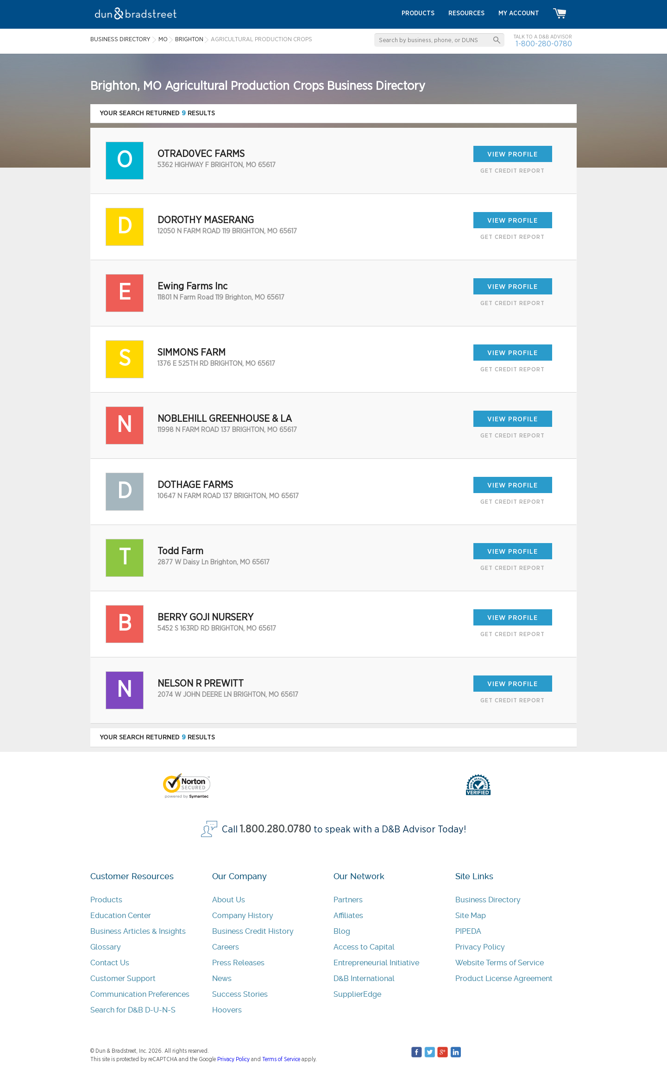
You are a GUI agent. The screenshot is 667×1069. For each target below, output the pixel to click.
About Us (228, 899)
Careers (225, 947)
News (222, 978)
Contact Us (109, 962)
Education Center (120, 915)
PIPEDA (468, 931)
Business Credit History (253, 931)
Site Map (470, 915)
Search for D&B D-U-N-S (133, 1010)
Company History (242, 915)
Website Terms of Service (499, 962)
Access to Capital (364, 947)
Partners (348, 899)
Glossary (105, 947)
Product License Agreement (504, 978)
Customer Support (123, 978)
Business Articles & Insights (138, 931)
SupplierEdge (357, 994)
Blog (342, 931)
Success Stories (240, 994)
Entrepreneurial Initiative (376, 962)
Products (106, 899)
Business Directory (488, 899)
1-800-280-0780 (544, 44)
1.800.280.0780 (275, 829)
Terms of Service (281, 1059)
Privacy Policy (480, 947)
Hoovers (227, 1010)
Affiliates (348, 915)
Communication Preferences (139, 994)
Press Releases (238, 962)
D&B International (364, 978)
